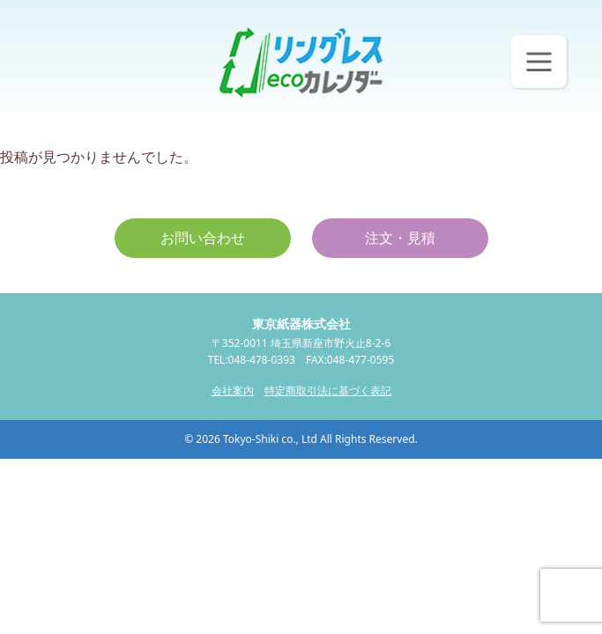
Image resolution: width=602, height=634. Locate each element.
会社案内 (233, 390)
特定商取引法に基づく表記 (327, 390)
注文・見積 (400, 237)
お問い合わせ (202, 237)
